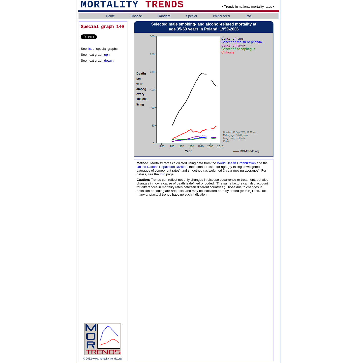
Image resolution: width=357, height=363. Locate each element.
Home (111, 16)
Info (248, 16)
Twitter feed (222, 16)
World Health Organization (236, 163)
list (89, 49)
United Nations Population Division (162, 167)
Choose (137, 16)
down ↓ (109, 60)
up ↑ (107, 54)
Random (164, 16)
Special (192, 16)
